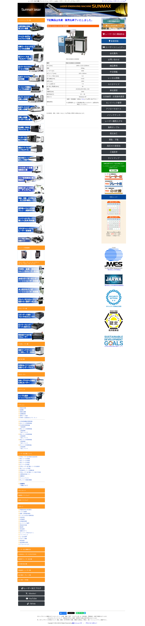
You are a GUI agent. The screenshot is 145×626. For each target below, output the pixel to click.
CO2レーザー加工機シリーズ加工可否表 (30, 472)
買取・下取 (114, 140)
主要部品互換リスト (25, 474)
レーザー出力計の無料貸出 (27, 515)
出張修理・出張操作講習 (113, 96)
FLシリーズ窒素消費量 (26, 480)
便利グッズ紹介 (24, 415)
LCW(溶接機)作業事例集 (26, 421)
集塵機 (21, 410)
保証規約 (22, 540)
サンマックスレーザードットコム (113, 1)
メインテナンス (24, 534)
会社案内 (114, 53)
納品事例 (114, 66)
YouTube (31, 598)
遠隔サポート (23, 531)
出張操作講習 (23, 521)
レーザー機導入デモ (113, 121)
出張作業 (22, 517)
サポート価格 (23, 538)
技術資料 (23, 427)
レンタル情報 (113, 78)
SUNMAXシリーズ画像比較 (27, 470)
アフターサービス (24, 544)
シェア (63, 613)
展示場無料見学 (114, 21)
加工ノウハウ (24, 432)
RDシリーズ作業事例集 (26, 429)
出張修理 (22, 519)
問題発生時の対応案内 (26, 509)
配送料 (21, 527)
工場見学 (114, 152)
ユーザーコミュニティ (114, 47)
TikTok (31, 603)
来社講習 (22, 529)
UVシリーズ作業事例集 (26, 423)
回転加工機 (23, 408)
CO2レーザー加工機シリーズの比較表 (30, 466)
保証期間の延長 (24, 542)
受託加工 (114, 133)
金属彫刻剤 (23, 413)
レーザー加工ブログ (31, 588)
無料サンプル (113, 127)
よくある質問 (23, 536)
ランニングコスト (24, 478)
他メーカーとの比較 (25, 468)
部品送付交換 (23, 525)
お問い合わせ (113, 59)
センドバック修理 (24, 523)
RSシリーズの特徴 (25, 462)
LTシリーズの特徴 (24, 464)
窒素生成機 (23, 412)
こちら (82, 99)
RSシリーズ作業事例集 (26, 439)
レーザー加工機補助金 (114, 34)
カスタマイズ (113, 84)
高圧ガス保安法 (113, 146)
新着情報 (114, 41)
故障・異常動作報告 (25, 513)
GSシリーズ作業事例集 (26, 434)
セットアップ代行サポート (27, 532)
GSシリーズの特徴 (25, 460)
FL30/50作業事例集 (25, 425)
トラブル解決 (23, 511)
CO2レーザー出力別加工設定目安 (28, 456)
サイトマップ (113, 158)
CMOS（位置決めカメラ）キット (28, 417)
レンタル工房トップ (114, 25)
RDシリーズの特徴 (25, 458)
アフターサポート (113, 109)
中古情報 (114, 72)
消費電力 (22, 476)
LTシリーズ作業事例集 (26, 445)
